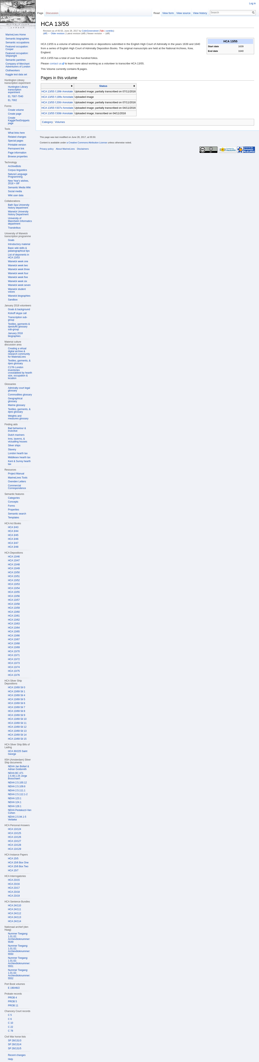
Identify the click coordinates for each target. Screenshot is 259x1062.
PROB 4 (12, 997)
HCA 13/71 (14, 655)
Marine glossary (16, 405)
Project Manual (16, 473)
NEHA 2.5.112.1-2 (18, 794)
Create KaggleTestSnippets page (18, 120)
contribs (109, 31)
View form (168, 13)
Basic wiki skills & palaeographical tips (19, 249)
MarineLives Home (15, 34)
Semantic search (17, 513)
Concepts (13, 501)
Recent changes (17, 1055)
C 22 (10, 1027)
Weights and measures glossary (18, 417)
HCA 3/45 (13, 535)
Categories (14, 497)
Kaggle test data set (16, 74)
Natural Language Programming (17, 175)
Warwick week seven (19, 285)
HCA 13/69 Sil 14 (17, 734)
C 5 (10, 1015)
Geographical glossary (15, 400)
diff (45, 33)
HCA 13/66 (14, 635)
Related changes (17, 136)
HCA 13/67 (14, 639)
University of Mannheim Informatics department (20, 221)
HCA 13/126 (14, 837)
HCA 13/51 (14, 576)
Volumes (60, 122)
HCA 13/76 (14, 675)
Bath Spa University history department (18, 206)
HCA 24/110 (14, 905)
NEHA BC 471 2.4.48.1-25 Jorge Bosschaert (17, 776)
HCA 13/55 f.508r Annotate (57, 113)
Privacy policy (47, 149)
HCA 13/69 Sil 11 (17, 723)
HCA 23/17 (14, 887)
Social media (15, 191)
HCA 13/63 (14, 623)
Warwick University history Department (18, 213)
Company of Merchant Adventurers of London (17, 65)
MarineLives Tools (17, 477)
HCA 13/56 (14, 596)
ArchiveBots (14, 166)
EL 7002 (12, 100)
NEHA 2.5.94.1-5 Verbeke (17, 818)
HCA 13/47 (14, 560)
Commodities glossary (20, 394)
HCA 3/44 (13, 531)
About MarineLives (65, 149)
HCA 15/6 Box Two (18, 866)
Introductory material (19, 244)
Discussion (52, 13)
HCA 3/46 (13, 539)
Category (47, 122)
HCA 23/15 (14, 880)
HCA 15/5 (13, 858)
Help (10, 1059)
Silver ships (14, 445)
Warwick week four (18, 273)
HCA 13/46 (14, 556)
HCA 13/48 (14, 564)
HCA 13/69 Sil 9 (16, 715)
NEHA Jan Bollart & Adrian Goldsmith (18, 768)
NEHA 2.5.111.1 (16, 790)
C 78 (10, 1030)
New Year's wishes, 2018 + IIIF (18, 182)
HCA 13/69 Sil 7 (16, 707)
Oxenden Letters (17, 481)
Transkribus (14, 227)
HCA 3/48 (13, 546)
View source (183, 13)
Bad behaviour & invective (17, 429)
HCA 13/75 (14, 671)
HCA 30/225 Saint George (17, 752)
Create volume (16, 110)
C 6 (10, 1019)
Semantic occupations (17, 42)
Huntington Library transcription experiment (18, 89)
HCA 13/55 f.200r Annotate (57, 102)
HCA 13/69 (14, 647)
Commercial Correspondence (17, 487)
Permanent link (16, 148)
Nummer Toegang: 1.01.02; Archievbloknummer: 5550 (19, 949)
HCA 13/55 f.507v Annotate (57, 107)
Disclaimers (83, 149)
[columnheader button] (57, 86)
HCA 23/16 (14, 884)
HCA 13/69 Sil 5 (16, 699)
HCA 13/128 (14, 845)
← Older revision (56, 33)
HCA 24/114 (14, 921)
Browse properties (18, 156)
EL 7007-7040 (15, 96)
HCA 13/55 (14, 592)
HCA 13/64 (14, 627)
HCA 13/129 (14, 849)
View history (200, 13)
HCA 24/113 (14, 917)
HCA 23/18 (14, 892)
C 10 (10, 1023)
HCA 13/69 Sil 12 (17, 726)
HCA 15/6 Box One (18, 862)
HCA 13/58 (14, 604)
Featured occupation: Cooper (16, 48)
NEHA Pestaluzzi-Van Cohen (19, 811)
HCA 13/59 (14, 607)
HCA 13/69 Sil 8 (16, 711)
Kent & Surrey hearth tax (19, 462)
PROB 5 (12, 1001)
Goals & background (19, 309)
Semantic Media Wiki (19, 187)
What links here (16, 132)
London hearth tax (18, 453)
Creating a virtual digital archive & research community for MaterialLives (19, 352)
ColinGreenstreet (90, 31)
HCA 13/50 (14, 572)
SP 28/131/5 (14, 1048)
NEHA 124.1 (14, 802)
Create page (14, 113)
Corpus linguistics (17, 170)
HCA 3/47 (13, 543)
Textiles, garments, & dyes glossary (19, 362)
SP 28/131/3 (14, 1040)
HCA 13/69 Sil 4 (16, 695)
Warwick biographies (19, 295)
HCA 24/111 (14, 909)
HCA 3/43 (13, 527)
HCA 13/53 (14, 584)
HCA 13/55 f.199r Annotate (57, 91)
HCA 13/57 (14, 600)
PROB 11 (13, 1005)
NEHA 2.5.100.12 (17, 782)
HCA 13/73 (14, 663)
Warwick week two (18, 265)
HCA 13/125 (14, 833)
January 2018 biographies (15, 335)
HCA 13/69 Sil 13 (17, 731)
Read (157, 13)
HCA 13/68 (14, 643)
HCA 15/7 (13, 870)
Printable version (17, 144)
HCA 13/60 (14, 611)
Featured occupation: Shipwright (16, 55)
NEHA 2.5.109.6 (16, 786)
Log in (252, 3)
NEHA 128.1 (14, 806)
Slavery (12, 449)
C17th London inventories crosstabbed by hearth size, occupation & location (20, 373)
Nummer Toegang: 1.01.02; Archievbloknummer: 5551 (19, 962)
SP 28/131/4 (14, 1044)
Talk (102, 31)
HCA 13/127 (14, 841)
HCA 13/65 (14, 631)
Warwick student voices (17, 290)
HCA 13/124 (14, 829)
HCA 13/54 (14, 588)
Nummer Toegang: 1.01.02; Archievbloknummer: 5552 (19, 974)
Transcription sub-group (17, 319)
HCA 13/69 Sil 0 (16, 687)
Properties (13, 509)
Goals (11, 240)
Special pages (15, 140)
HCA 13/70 (14, 651)
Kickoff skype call (17, 313)
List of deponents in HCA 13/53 (18, 256)
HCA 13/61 (14, 615)
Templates (13, 517)
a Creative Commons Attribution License (87, 142)
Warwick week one (18, 261)
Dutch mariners (16, 435)
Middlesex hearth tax (19, 457)
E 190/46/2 (14, 987)
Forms (11, 505)
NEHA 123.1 (14, 798)
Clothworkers (12, 70)
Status (103, 85)
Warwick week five (18, 277)
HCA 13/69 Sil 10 (17, 719)
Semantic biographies (17, 38)
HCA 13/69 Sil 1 (16, 691)
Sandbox (12, 299)
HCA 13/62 (14, 619)
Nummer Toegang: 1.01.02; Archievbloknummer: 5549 (19, 937)
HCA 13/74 (14, 667)
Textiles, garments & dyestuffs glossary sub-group (19, 327)
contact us (55, 63)
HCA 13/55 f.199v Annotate (57, 96)
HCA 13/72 (14, 659)
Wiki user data (15, 195)
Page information (17, 152)
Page (40, 13)
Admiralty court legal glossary (19, 389)
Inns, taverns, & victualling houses (17, 440)
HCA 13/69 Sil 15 (17, 738)
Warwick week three (19, 269)
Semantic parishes (15, 60)
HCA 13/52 (14, 580)
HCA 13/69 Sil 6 (16, 703)
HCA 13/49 (14, 568)
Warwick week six (17, 281)
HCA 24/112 (14, 913)
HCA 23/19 (14, 895)
